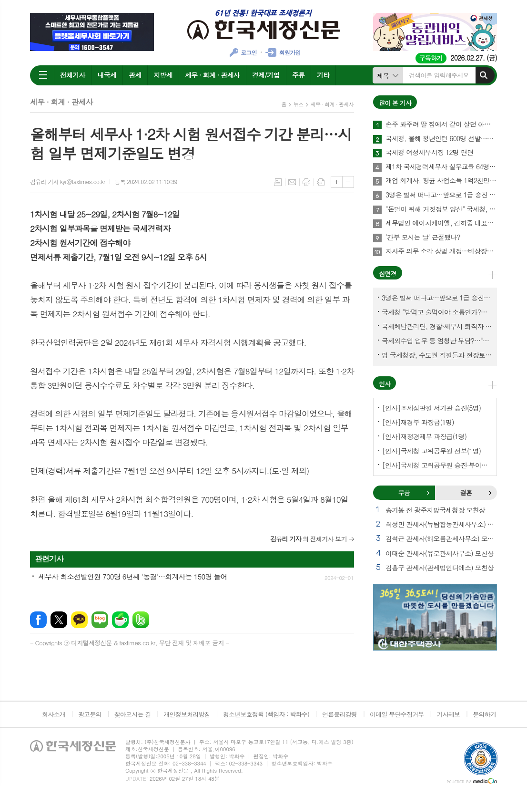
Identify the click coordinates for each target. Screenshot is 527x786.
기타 (323, 75)
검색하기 (483, 75)
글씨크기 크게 (337, 182)
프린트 (306, 182)
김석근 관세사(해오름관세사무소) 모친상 (441, 538)
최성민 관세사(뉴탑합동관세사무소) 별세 (441, 524)
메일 (292, 182)
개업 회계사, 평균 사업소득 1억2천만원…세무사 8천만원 (441, 181)
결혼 (490, 493)
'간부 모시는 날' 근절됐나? (422, 237)
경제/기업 (266, 75)
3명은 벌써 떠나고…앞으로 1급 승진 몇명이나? (441, 195)
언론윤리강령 (339, 714)
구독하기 (431, 57)
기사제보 (448, 714)
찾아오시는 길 (132, 714)
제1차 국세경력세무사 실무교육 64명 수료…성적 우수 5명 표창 (441, 167)
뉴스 (299, 104)
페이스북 (38, 619)
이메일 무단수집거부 (397, 714)
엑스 (59, 619)
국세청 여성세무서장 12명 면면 (429, 152)
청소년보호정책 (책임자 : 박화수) (266, 714)
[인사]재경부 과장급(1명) (418, 422)
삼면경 (387, 273)
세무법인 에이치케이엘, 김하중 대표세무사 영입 (441, 223)
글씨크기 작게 (348, 182)
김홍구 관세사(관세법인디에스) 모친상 (439, 567)
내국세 (107, 75)
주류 (298, 75)
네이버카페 (120, 619)
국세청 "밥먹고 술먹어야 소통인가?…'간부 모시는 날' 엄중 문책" (437, 312)
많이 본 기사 (395, 102)
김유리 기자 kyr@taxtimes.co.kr (67, 181)
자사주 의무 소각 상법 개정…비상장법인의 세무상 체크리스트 (441, 251)
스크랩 (320, 182)
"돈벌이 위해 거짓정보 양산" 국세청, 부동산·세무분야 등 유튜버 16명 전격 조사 (441, 209)
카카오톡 (79, 619)
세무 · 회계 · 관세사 (212, 75)
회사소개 (53, 714)
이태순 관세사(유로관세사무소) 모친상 (439, 553)
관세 (135, 75)
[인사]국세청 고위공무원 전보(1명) (431, 450)
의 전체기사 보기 (308, 538)
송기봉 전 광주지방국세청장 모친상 (435, 510)
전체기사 (72, 75)
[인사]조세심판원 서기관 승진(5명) (431, 408)
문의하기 (484, 714)
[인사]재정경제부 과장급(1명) (424, 436)
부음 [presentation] (404, 492)
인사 (384, 383)
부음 (428, 493)
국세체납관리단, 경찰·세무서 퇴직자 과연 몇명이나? (437, 326)
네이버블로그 (99, 619)
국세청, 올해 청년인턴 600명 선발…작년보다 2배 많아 (441, 139)
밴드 (140, 619)
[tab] (404, 493)
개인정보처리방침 (186, 714)
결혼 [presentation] (466, 492)
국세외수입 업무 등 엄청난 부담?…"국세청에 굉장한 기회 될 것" (437, 340)
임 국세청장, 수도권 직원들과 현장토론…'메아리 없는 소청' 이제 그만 (437, 355)
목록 (278, 182)
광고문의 (89, 714)
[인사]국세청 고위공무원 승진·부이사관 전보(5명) (437, 465)
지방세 (162, 75)
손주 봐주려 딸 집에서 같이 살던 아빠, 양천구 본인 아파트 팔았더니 (441, 124)
